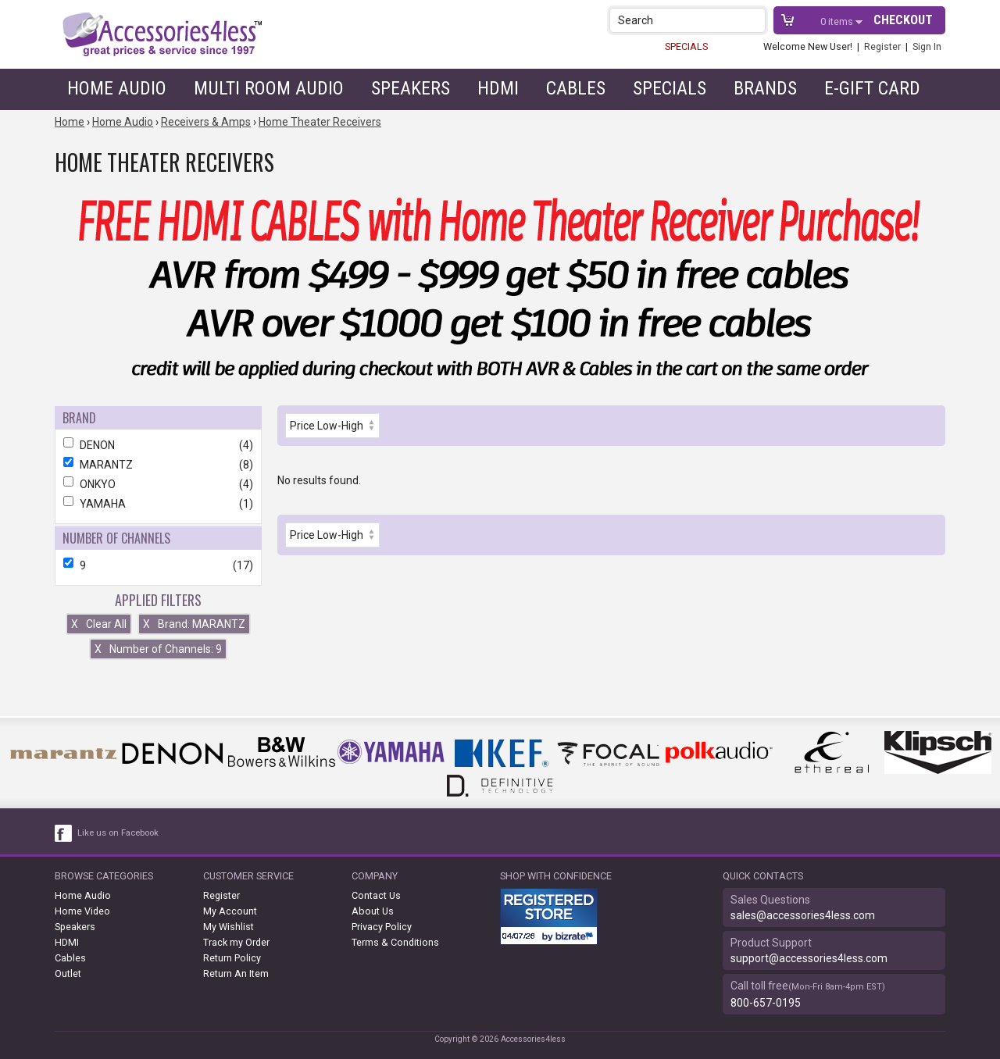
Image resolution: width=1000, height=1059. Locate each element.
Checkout (903, 19)
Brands (765, 88)
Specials (669, 88)
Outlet (68, 973)
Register (882, 46)
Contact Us (376, 895)
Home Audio (116, 88)
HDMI (498, 88)
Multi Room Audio (269, 88)
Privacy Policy (382, 926)
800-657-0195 (765, 1003)
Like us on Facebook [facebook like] (118, 833)
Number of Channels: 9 (158, 649)
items (837, 21)
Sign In (926, 46)
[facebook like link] (64, 833)
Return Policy (232, 958)
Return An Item (236, 973)
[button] (755, 20)
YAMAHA (158, 504)
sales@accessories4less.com (802, 915)
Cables (575, 88)
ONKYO (158, 484)
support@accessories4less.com (809, 958)
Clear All (99, 624)
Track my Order (236, 942)
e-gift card (872, 88)
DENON (158, 445)
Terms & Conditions (395, 942)
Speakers (410, 88)
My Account (230, 911)
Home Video (82, 911)
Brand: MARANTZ (194, 624)
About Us (373, 911)
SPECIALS (686, 46)
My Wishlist (228, 926)
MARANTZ (158, 464)
